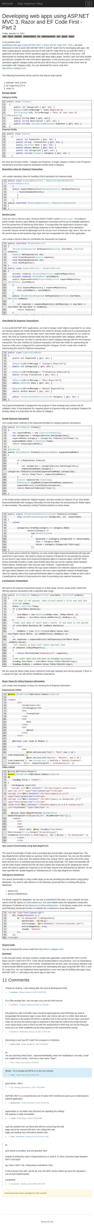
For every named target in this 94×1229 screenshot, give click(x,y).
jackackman (15, 1103)
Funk (13, 1136)
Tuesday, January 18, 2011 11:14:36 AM (33, 1005)
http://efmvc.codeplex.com (14, 68)
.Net (4, 36)
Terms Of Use (47, 1222)
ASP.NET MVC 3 (29, 36)
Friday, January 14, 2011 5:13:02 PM (32, 992)
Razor (71, 36)
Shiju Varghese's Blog (29, 3)
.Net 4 (10, 36)
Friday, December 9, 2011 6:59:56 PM (35, 1103)
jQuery (64, 36)
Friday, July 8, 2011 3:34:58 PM (27, 1062)
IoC (58, 36)
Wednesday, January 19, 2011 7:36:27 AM (34, 1032)
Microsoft (7, 3)
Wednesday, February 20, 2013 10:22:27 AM (32, 1136)
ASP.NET (18, 36)
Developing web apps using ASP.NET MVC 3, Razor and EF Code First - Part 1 (38, 45)
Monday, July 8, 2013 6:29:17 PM (33, 1184)
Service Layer (66, 219)
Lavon (13, 1118)
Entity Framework (48, 36)
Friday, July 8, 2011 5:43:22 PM (27, 1075)
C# (39, 36)
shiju (13, 1075)
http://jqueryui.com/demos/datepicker (41, 905)
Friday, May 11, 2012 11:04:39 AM (29, 1118)
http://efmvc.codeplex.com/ (51, 949)
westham (14, 992)
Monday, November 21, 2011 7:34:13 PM (30, 1087)
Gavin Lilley (15, 1044)
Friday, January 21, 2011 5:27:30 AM (34, 1044)
